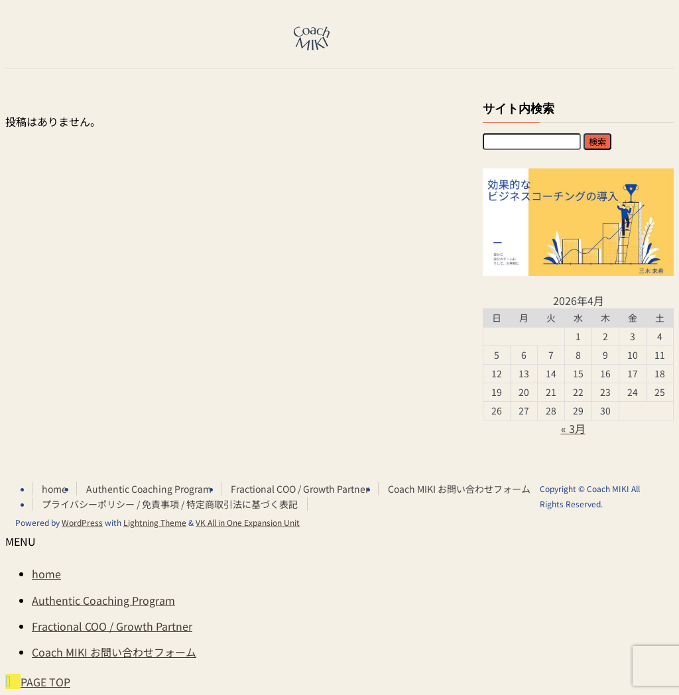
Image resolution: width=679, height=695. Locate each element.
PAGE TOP (45, 682)
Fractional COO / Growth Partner (300, 488)
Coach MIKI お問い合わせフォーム (459, 488)
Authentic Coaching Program (149, 488)
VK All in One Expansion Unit (248, 522)
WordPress (82, 522)
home (54, 488)
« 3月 (573, 428)
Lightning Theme (154, 522)
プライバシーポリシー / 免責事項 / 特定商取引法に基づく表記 (170, 504)
